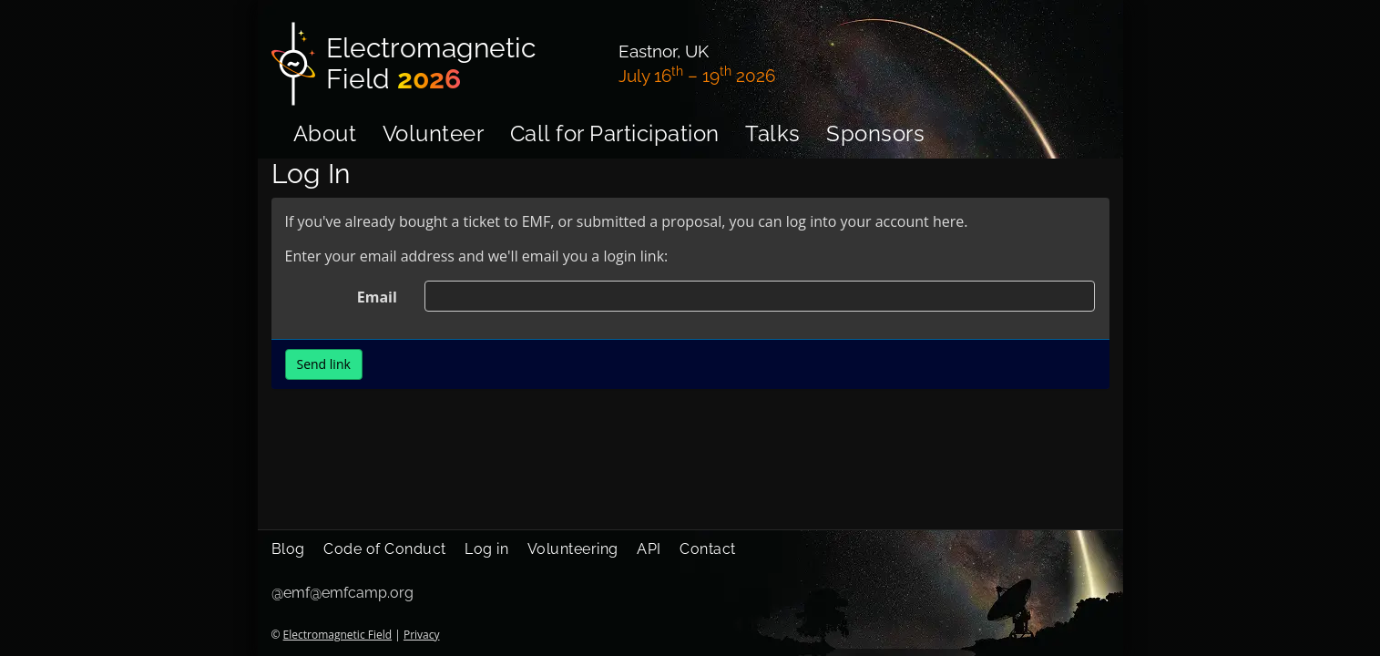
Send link (324, 364)
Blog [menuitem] (288, 549)
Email (377, 297)
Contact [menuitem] (708, 549)
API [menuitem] (649, 549)
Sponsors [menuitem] (875, 133)
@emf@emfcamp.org (342, 592)
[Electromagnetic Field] (434, 63)
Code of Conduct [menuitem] (384, 549)
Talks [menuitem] (773, 133)
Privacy (422, 634)
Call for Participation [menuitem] (615, 133)
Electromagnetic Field (337, 634)
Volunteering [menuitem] (572, 549)
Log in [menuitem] (486, 549)
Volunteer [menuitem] (434, 133)
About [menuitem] (325, 133)
